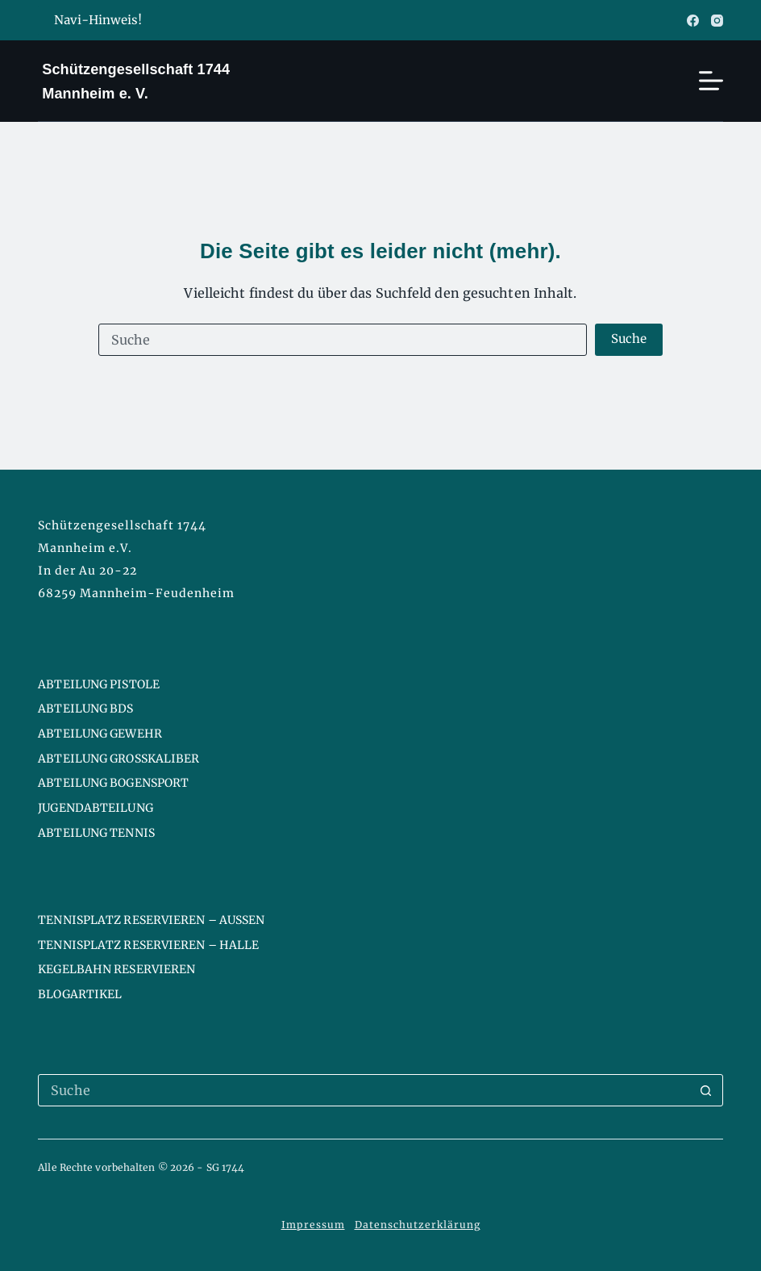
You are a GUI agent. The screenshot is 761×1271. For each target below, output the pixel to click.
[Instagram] (717, 21)
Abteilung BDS (85, 708)
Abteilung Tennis (96, 833)
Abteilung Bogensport (113, 783)
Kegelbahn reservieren (116, 969)
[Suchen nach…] (342, 340)
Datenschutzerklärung (417, 1225)
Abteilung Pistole (99, 684)
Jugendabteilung (95, 808)
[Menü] (711, 81)
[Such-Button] (629, 340)
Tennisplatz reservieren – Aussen (151, 920)
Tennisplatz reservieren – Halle (148, 945)
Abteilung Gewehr (100, 733)
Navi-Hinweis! (96, 20)
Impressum (313, 1225)
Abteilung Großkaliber (118, 758)
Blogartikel (80, 994)
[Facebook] (693, 21)
